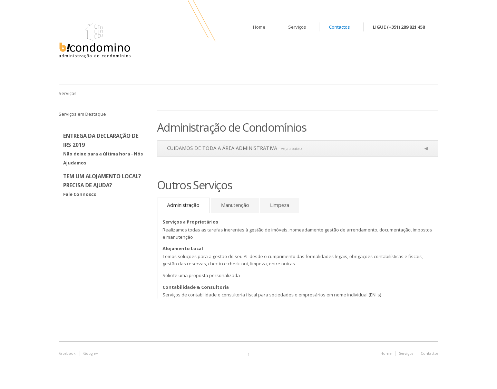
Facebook (67, 353)
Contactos (339, 27)
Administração (183, 205)
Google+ (90, 353)
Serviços (297, 27)
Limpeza (279, 205)
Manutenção (235, 205)
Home (259, 27)
